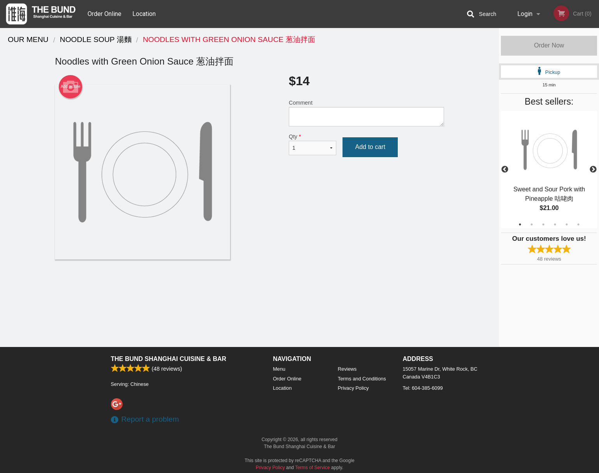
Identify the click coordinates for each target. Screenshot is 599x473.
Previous (505, 169)
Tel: (423, 388)
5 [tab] (567, 224)
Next (593, 169)
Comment (366, 113)
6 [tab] (578, 224)
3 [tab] (543, 224)
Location (144, 14)
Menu (279, 369)
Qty (312, 144)
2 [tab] (532, 224)
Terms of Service (312, 467)
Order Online (104, 14)
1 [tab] (520, 224)
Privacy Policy (353, 388)
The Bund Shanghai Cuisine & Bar (169, 359)
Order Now (549, 45)
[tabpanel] (549, 169)
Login (524, 14)
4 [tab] (555, 224)
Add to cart (370, 147)
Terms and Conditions (362, 379)
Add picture (71, 86)
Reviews (347, 369)
